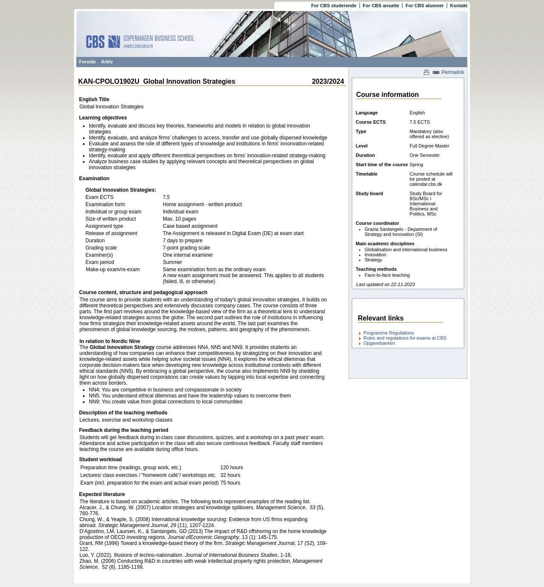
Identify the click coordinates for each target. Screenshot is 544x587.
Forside (87, 61)
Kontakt (459, 5)
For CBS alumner (424, 5)
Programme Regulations (388, 332)
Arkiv (107, 61)
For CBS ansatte (381, 5)
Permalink (448, 72)
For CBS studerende (333, 5)
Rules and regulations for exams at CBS (405, 337)
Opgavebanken (379, 343)
